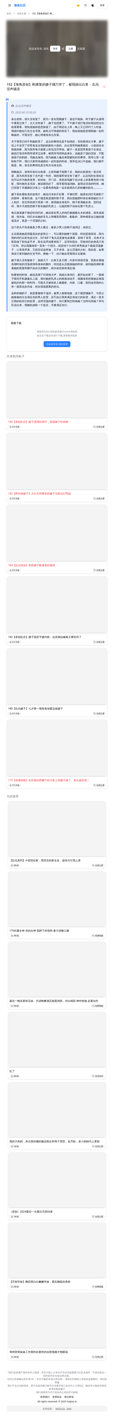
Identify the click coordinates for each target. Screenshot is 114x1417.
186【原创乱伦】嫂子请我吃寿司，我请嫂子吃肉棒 (38, 422)
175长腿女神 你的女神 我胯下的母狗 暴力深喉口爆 (39, 930)
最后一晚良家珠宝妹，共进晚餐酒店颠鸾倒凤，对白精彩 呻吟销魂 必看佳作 (53, 1001)
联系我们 (45, 1396)
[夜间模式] (93, 5)
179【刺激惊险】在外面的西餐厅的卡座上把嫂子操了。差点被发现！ (48, 780)
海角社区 (20, 5)
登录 (102, 5)
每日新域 (69, 1396)
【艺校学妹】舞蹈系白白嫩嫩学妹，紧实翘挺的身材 (39, 1281)
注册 (70, 48)
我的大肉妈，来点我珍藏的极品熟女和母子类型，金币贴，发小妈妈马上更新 (54, 1141)
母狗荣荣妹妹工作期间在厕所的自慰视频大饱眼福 (38, 1352)
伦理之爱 (21, 13)
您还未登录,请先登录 (57, 344)
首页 (9, 13)
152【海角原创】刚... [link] (43, 13)
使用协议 (57, 1396)
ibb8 (69, 1408)
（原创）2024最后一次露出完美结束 (31, 1211)
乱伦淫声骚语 (21, 106)
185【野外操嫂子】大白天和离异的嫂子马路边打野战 (39, 493)
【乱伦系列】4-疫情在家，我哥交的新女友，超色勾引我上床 (45, 860)
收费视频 (97, 935)
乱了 (12, 1071)
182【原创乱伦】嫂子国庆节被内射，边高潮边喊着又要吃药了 (45, 637)
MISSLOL (60, 1408)
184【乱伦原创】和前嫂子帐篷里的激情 (31, 565)
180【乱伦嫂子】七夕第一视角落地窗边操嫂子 (35, 708)
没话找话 (97, 1076)
